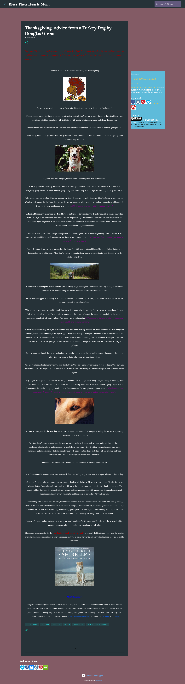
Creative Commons (145, 122)
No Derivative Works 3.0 (153, 124)
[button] (26, 42)
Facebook (106, 616)
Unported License (137, 127)
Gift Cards (135, 83)
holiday (67, 624)
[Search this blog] (168, 4)
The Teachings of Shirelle (97, 624)
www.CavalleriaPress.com (78, 616)
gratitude (45, 624)
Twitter (116, 616)
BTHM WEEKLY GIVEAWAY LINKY (144, 88)
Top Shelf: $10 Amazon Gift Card (143, 79)
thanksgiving (78, 624)
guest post (56, 624)
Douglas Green (32, 624)
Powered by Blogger (92, 675)
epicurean (98, 680)
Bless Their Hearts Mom (29, 4)
